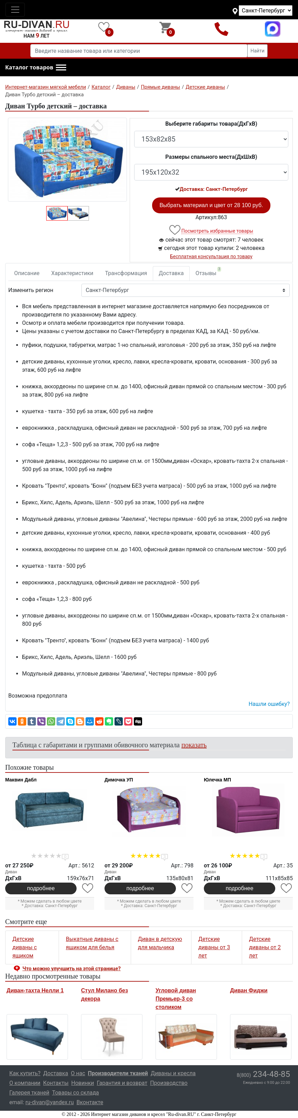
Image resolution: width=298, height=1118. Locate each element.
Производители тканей (118, 1073)
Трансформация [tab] (126, 273)
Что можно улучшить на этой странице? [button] (71, 968)
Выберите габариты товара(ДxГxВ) (211, 123)
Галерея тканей (29, 1092)
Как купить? (24, 1073)
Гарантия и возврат (122, 1083)
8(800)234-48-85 (221, 29)
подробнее (40, 888)
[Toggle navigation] (15, 10)
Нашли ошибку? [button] (269, 704)
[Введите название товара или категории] (139, 50)
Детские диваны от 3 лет (214, 947)
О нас (78, 1073)
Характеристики (72, 273)
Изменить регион (30, 290)
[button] (36, 67)
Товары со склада (75, 1092)
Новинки (82, 1083)
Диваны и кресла (173, 1073)
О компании (24, 1083)
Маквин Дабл (21, 779)
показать (194, 745)
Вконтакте (90, 1102)
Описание (27, 273)
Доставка (171, 273)
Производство (169, 1083)
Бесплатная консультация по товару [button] (211, 256)
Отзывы (208, 271)
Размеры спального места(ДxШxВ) (211, 157)
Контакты (55, 1083)
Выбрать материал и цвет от (211, 205)
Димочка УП (119, 779)
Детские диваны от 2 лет (265, 947)
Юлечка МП (217, 779)
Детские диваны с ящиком (24, 947)
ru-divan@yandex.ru (50, 1102)
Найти (257, 51)
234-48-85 (263, 1074)
